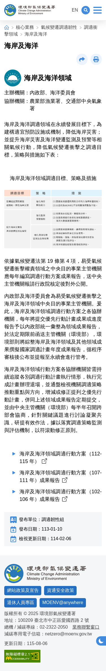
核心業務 (25, 27)
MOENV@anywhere (62, 602)
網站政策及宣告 (23, 590)
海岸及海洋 (36, 34)
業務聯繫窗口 (85, 627)
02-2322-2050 (54, 627)
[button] (85, 10)
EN (75, 10)
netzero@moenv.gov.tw (68, 633)
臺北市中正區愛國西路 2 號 (61, 620)
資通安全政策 (60, 590)
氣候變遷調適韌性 (59, 27)
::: (64, 10)
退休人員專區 (20, 602)
